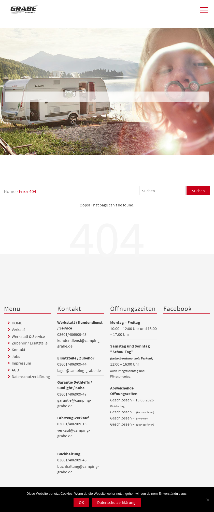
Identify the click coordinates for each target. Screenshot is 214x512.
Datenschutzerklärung (31, 376)
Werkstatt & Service (28, 336)
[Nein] (207, 499)
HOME (17, 322)
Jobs (16, 356)
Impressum (21, 363)
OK (81, 502)
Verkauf (18, 329)
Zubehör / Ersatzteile (30, 342)
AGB (15, 369)
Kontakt (18, 349)
